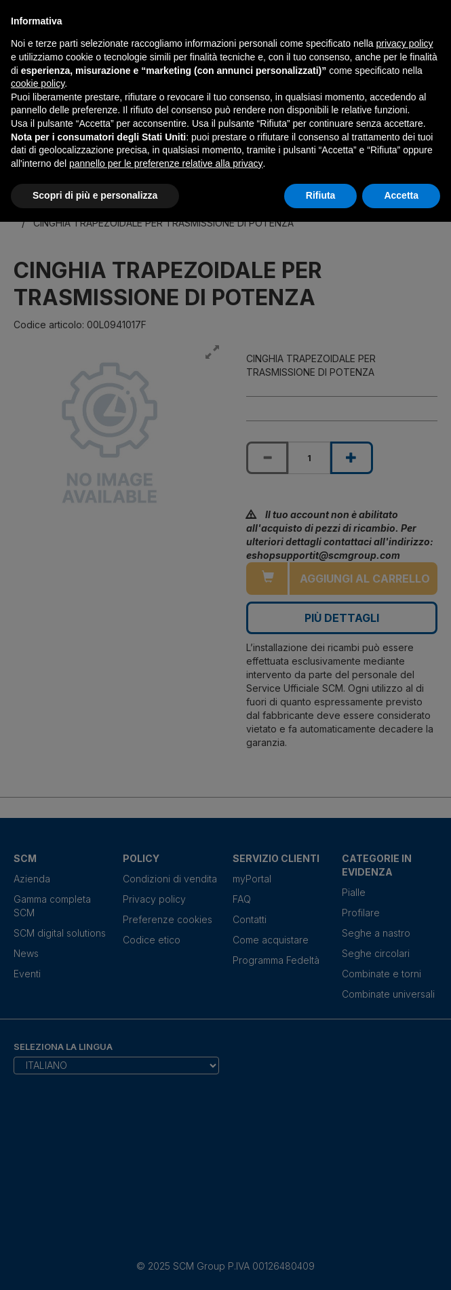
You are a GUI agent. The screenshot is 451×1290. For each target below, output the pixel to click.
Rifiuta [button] (321, 195)
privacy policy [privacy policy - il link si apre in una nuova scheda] (404, 43)
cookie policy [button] (37, 83)
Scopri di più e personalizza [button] (95, 195)
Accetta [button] (401, 195)
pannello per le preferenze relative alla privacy (166, 163)
